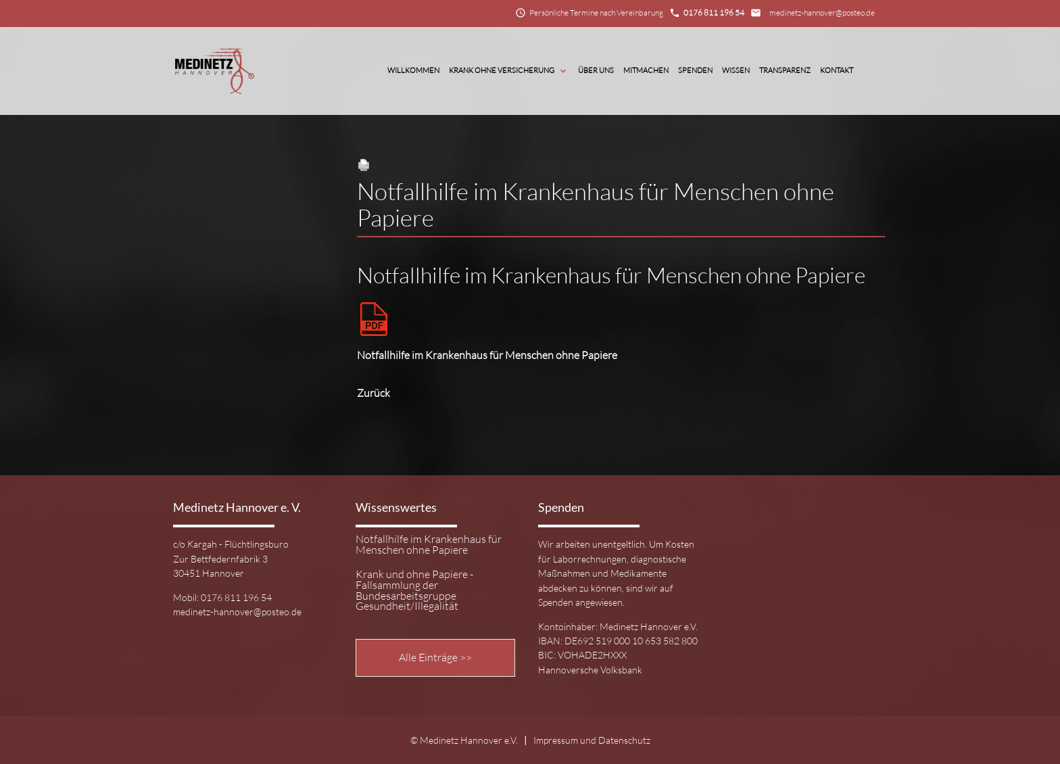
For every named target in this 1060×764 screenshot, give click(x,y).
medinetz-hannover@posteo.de (822, 12)
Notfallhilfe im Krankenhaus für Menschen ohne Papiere (429, 545)
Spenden (695, 70)
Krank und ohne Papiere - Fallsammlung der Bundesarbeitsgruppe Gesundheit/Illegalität (414, 590)
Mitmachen (646, 70)
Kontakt (836, 70)
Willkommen (413, 70)
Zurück (373, 393)
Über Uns (596, 70)
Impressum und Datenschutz (591, 740)
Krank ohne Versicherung (509, 71)
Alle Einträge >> (435, 657)
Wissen (736, 70)
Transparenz (785, 70)
